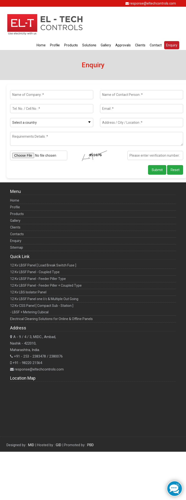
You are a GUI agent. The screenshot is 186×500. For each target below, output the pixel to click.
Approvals (123, 45)
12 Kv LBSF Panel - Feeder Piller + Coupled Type (46, 285)
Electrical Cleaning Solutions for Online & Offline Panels (51, 319)
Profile (55, 45)
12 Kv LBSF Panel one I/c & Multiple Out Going (44, 299)
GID (59, 445)
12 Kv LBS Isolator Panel (28, 292)
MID (31, 445)
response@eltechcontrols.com (153, 3)
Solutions (89, 45)
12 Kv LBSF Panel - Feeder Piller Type (38, 279)
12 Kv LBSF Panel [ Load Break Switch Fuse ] (43, 265)
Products (71, 45)
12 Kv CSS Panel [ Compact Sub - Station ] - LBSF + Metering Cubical (41, 309)
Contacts (17, 234)
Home (41, 45)
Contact (156, 45)
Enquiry (171, 45)
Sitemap (16, 247)
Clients (140, 45)
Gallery (106, 45)
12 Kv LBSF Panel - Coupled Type (35, 272)
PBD (90, 445)
